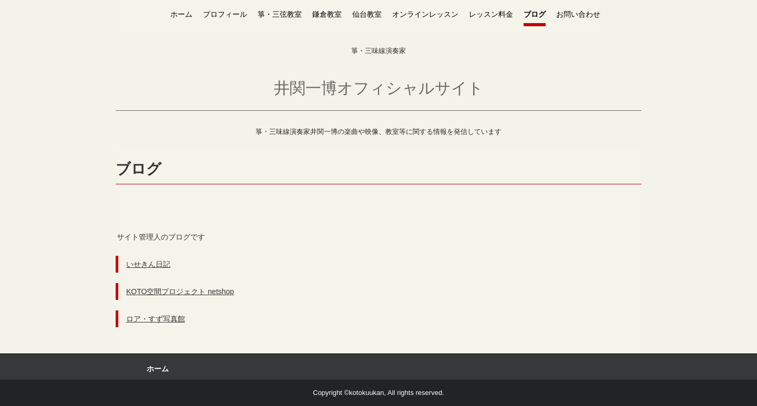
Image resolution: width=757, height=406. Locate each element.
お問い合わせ (578, 14)
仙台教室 (367, 14)
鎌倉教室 (327, 14)
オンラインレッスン (425, 14)
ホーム (181, 14)
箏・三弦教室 (280, 14)
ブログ (535, 14)
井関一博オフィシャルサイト (379, 88)
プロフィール (225, 14)
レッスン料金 (491, 14)
